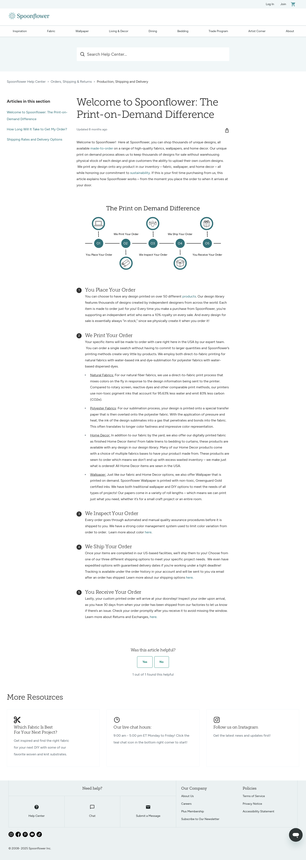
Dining (153, 31)
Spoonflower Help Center (26, 82)
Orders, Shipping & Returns (71, 82)
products (189, 296)
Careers (186, 804)
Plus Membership (192, 811)
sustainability (140, 173)
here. (154, 617)
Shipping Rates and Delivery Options (34, 139)
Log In (270, 4)
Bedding (182, 31)
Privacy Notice (252, 804)
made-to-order (101, 148)
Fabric (51, 31)
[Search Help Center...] (153, 54)
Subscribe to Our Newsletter (200, 819)
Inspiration (20, 31)
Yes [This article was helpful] (144, 662)
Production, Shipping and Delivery (122, 82)
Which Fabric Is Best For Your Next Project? (35, 730)
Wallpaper (82, 31)
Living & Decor (118, 31)
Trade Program (218, 31)
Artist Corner (256, 31)
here (148, 532)
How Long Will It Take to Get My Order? (37, 129)
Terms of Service (254, 796)
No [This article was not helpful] (162, 662)
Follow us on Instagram (235, 727)
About (290, 31)
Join (283, 4)
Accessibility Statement (258, 811)
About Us (187, 796)
